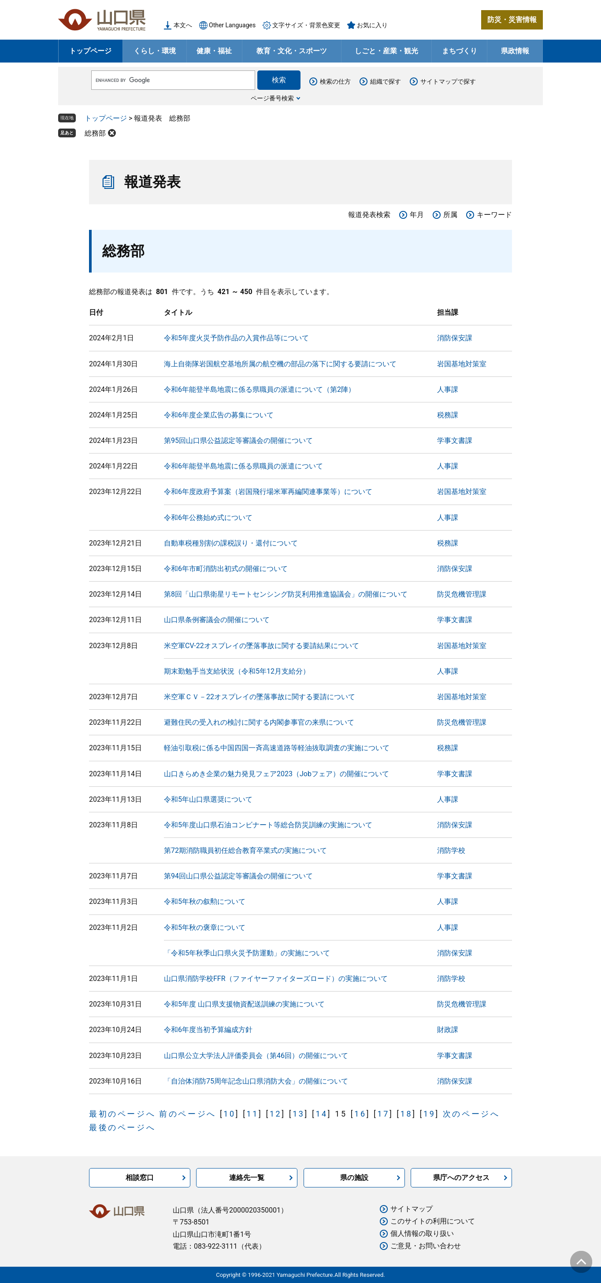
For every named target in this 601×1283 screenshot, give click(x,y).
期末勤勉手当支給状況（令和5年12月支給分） (237, 671)
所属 (450, 214)
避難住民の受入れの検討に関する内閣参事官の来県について (259, 722)
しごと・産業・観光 (386, 51)
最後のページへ (122, 1127)
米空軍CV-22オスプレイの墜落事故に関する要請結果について (261, 646)
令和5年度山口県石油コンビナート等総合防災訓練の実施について (268, 825)
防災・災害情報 (512, 19)
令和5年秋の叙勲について (204, 901)
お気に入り (372, 25)
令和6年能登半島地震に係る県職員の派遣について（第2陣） (259, 389)
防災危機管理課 (461, 594)
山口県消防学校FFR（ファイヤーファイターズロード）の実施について (276, 978)
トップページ (90, 51)
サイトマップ (411, 1209)
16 (360, 1113)
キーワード (494, 214)
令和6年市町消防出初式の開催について (226, 568)
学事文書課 (454, 440)
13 (298, 1113)
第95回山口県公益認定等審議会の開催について (238, 440)
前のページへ (187, 1113)
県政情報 (515, 51)
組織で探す (385, 81)
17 (383, 1113)
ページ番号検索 (272, 98)
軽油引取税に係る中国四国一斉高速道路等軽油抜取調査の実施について (277, 748)
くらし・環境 (155, 51)
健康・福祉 (214, 51)
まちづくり (459, 51)
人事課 (447, 389)
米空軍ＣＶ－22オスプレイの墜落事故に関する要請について (259, 697)
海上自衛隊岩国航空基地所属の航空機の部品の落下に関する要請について (280, 364)
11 (253, 1113)
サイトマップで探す (448, 81)
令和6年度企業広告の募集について (219, 415)
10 (229, 1113)
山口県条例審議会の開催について (217, 620)
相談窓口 (140, 1177)
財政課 (447, 1029)
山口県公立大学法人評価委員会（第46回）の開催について (256, 1055)
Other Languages (232, 25)
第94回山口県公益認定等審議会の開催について (238, 876)
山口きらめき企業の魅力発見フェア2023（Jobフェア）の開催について (276, 774)
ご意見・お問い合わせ (425, 1246)
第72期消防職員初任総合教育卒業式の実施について (245, 850)
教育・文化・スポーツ (291, 51)
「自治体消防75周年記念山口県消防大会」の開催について (256, 1081)
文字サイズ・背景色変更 (306, 25)
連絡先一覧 (246, 1177)
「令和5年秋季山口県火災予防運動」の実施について (247, 953)
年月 (417, 214)
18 (406, 1113)
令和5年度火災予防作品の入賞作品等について (236, 338)
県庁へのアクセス (461, 1177)
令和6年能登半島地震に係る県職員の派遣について (243, 466)
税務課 (447, 415)
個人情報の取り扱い (422, 1233)
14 (321, 1113)
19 (429, 1113)
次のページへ (471, 1113)
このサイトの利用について (432, 1221)
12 (276, 1113)
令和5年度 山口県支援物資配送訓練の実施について (244, 1004)
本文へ (183, 25)
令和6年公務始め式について (208, 517)
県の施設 (354, 1177)
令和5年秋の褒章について (204, 927)
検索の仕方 (335, 81)
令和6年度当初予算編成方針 (208, 1029)
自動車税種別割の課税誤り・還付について (231, 543)
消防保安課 (454, 338)
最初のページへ (122, 1113)
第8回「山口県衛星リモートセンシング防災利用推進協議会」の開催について (286, 594)
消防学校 (451, 850)
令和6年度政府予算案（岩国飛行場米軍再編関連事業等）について (268, 491)
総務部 (95, 133)
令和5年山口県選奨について (208, 799)
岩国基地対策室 (461, 364)
